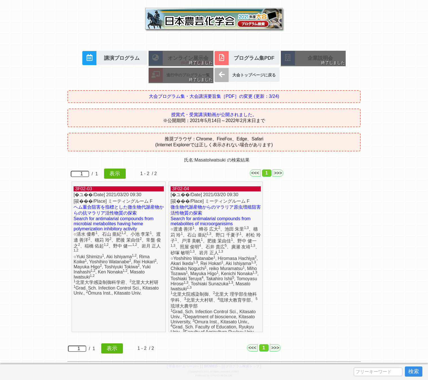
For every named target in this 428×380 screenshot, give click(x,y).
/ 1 (98, 174)
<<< (255, 173)
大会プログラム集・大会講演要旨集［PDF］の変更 (214, 96)
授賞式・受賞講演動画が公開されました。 (214, 114)
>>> (278, 173)
